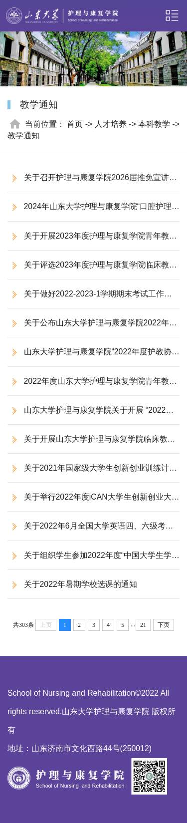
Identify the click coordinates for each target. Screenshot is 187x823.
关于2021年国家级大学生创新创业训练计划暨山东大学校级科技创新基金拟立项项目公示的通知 (92, 473)
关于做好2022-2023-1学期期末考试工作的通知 (89, 298)
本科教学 (154, 124)
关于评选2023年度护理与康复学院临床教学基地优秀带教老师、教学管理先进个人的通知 (92, 270)
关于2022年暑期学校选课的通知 (80, 584)
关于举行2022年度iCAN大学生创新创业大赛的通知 (93, 502)
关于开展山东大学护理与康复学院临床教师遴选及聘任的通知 (91, 444)
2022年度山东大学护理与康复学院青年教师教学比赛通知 (92, 386)
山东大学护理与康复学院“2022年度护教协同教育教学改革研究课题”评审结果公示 (89, 356)
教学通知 (23, 135)
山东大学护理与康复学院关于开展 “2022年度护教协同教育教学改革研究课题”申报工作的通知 (92, 415)
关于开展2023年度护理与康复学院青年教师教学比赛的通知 (92, 241)
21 (143, 624)
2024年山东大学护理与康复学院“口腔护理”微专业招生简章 (90, 211)
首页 (75, 124)
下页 (164, 624)
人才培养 (111, 124)
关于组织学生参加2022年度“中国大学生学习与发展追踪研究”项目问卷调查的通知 (89, 560)
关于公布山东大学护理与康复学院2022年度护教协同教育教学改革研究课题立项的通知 (92, 327)
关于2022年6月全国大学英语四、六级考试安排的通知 (90, 531)
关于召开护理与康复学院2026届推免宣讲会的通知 (92, 182)
